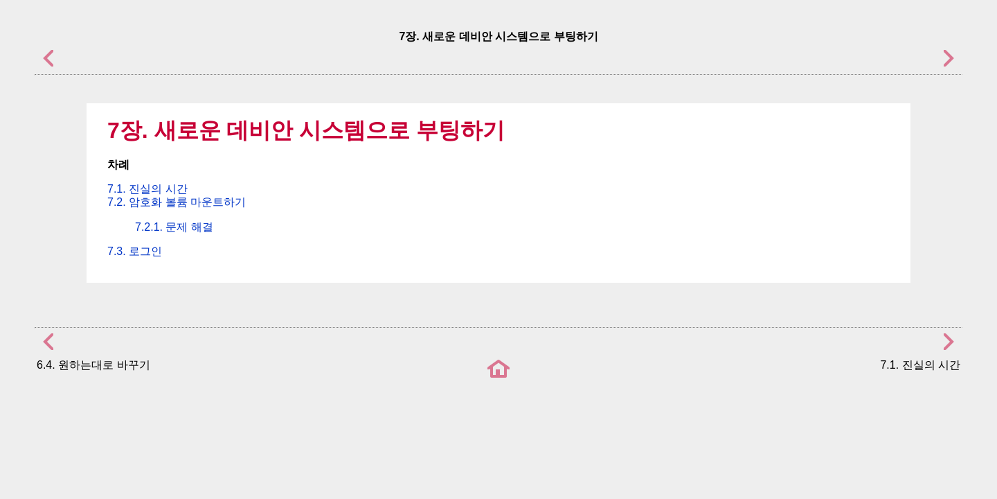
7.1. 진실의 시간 (147, 189)
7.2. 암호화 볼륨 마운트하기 (176, 202)
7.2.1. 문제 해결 (174, 227)
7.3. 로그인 (134, 251)
